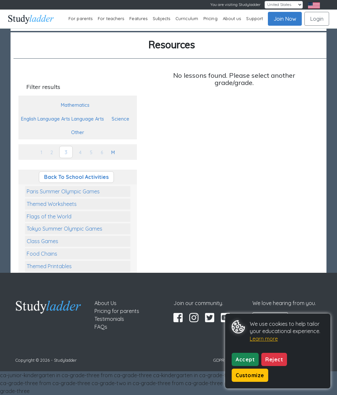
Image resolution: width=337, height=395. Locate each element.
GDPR (218, 360)
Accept (245, 359)
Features (138, 18)
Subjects (161, 18)
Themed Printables (49, 266)
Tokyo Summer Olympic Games (64, 228)
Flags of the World (49, 216)
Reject (274, 359)
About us (232, 18)
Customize (250, 375)
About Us (105, 303)
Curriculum (186, 18)
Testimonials (109, 319)
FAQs (100, 327)
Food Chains (42, 253)
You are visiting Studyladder (235, 4)
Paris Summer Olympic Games (63, 191)
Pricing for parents (116, 311)
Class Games (42, 241)
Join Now (284, 18)
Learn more (264, 338)
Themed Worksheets (52, 204)
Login (317, 18)
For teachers (111, 18)
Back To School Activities (76, 177)
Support (254, 18)
